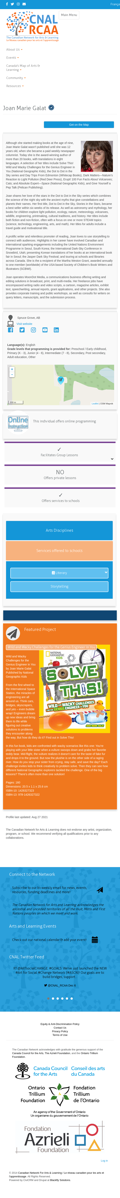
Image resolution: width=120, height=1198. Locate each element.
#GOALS (55, 968)
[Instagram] (18, 4)
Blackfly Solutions (60, 1180)
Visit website (24, 323)
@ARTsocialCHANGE (33, 968)
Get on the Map (79, 124)
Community (16, 78)
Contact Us (60, 1027)
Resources (15, 86)
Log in (104, 1160)
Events (12, 58)
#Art (18, 973)
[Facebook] (7, 4)
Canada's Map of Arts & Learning (23, 68)
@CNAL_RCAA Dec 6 (60, 985)
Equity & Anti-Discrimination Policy (60, 1024)
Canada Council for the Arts (27, 1053)
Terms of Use (60, 1035)
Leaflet (95, 403)
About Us (14, 49)
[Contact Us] (24, 4)
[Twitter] (12, 4)
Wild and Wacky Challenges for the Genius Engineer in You (51, 647)
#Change (45, 973)
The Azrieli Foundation (57, 1053)
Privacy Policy (60, 1031)
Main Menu (70, 16)
